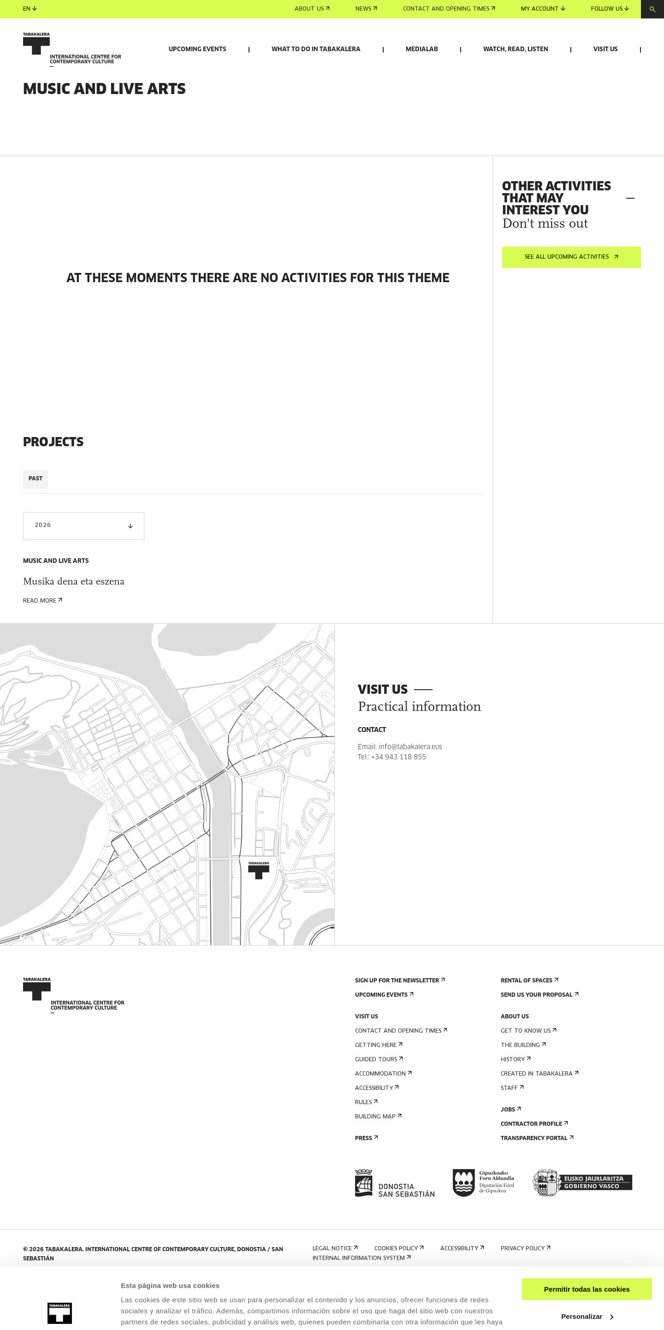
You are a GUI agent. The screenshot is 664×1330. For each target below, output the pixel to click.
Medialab (422, 50)
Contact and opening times (449, 9)
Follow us (610, 9)
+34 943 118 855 (398, 806)
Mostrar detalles (148, 1312)
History (515, 1108)
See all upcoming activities (571, 306)
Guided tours (378, 1108)
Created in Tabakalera (539, 1123)
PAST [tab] (35, 528)
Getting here (378, 1094)
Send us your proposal (539, 1044)
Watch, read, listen (515, 50)
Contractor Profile (533, 1173)
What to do (66, 119)
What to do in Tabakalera (316, 50)
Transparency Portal (536, 1187)
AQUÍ (170, 1286)
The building (522, 1094)
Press (365, 1187)
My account (543, 9)
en (30, 9)
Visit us (605, 50)
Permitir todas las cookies (587, 1231)
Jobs (510, 1159)
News (366, 9)
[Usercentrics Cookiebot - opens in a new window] (59, 1312)
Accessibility (376, 1137)
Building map (377, 1166)
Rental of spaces (529, 1030)
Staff (511, 1137)
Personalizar (587, 1258)
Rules (365, 1151)
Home (31, 119)
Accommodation (382, 1123)
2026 (84, 575)
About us (312, 9)
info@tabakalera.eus (410, 796)
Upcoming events (197, 50)
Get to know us (528, 1080)
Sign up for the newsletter (399, 1030)
